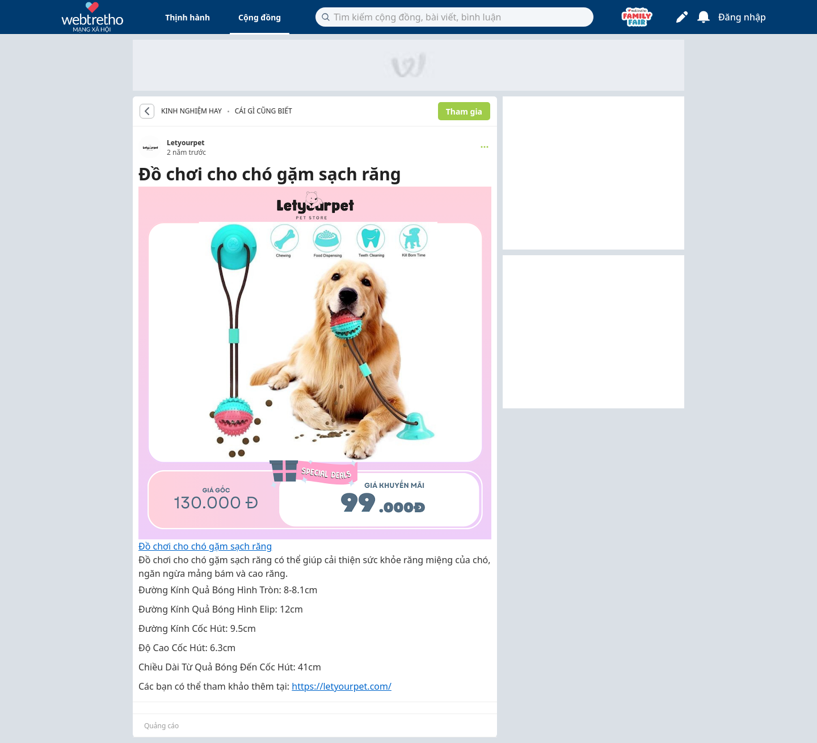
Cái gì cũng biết (263, 111)
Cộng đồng (259, 17)
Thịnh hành (187, 17)
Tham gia (464, 111)
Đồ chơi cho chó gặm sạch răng (205, 546)
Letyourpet (186, 142)
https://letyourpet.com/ (341, 686)
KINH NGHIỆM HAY (191, 111)
